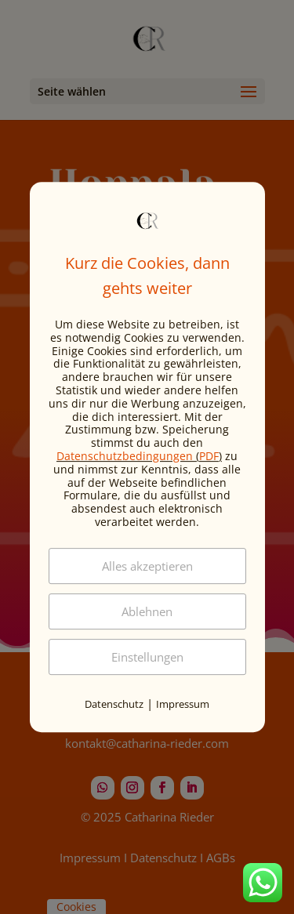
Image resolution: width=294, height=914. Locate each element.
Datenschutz (114, 704)
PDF (209, 455)
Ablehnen (147, 611)
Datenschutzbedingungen (124, 455)
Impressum (182, 704)
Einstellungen (147, 657)
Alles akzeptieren (147, 566)
